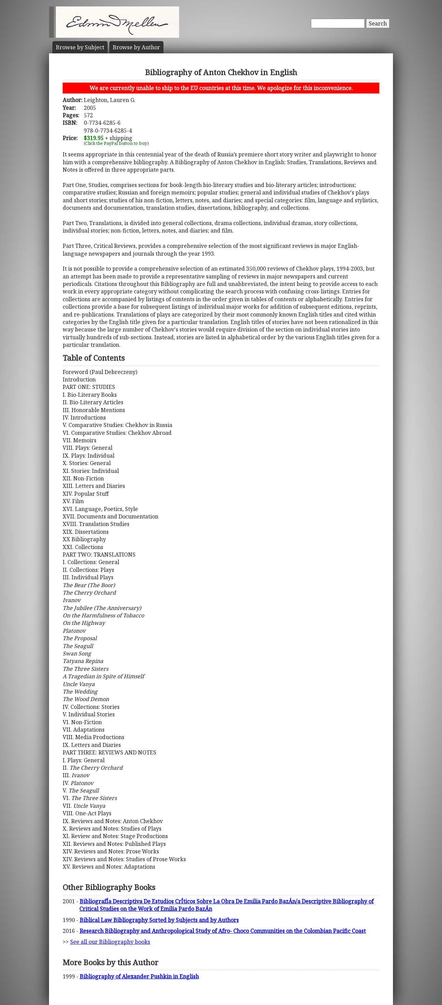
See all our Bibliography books (110, 942)
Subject (80, 47)
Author (136, 47)
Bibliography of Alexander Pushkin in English (139, 976)
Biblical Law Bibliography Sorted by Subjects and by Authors (159, 920)
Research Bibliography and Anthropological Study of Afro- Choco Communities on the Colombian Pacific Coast (223, 931)
